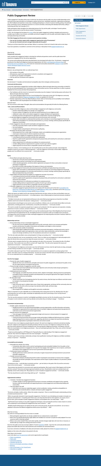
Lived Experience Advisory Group (55, 62)
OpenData (41, 425)
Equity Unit (15, 189)
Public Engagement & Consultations (81, 32)
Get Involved (78, 23)
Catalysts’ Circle (59, 63)
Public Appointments (80, 28)
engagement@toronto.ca (57, 46)
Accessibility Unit (63, 188)
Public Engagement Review (82, 26)
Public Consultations (15, 437)
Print (83, 16)
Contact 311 (91, 2)
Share (77, 16)
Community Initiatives (16, 440)
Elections (12, 445)
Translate (89, 16)
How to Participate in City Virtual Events (20, 447)
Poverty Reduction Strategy (24, 191)
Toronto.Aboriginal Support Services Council (18, 65)
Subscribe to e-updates (16, 449)
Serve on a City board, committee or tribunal (21, 444)
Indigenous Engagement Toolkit (31, 97)
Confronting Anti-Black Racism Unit (28, 189)
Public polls (13, 439)
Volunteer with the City (16, 442)
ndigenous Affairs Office (46, 189)
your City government (22, 435)
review (31, 32)
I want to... (78, 2)
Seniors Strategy (40, 191)
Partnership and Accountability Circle (17, 63)
